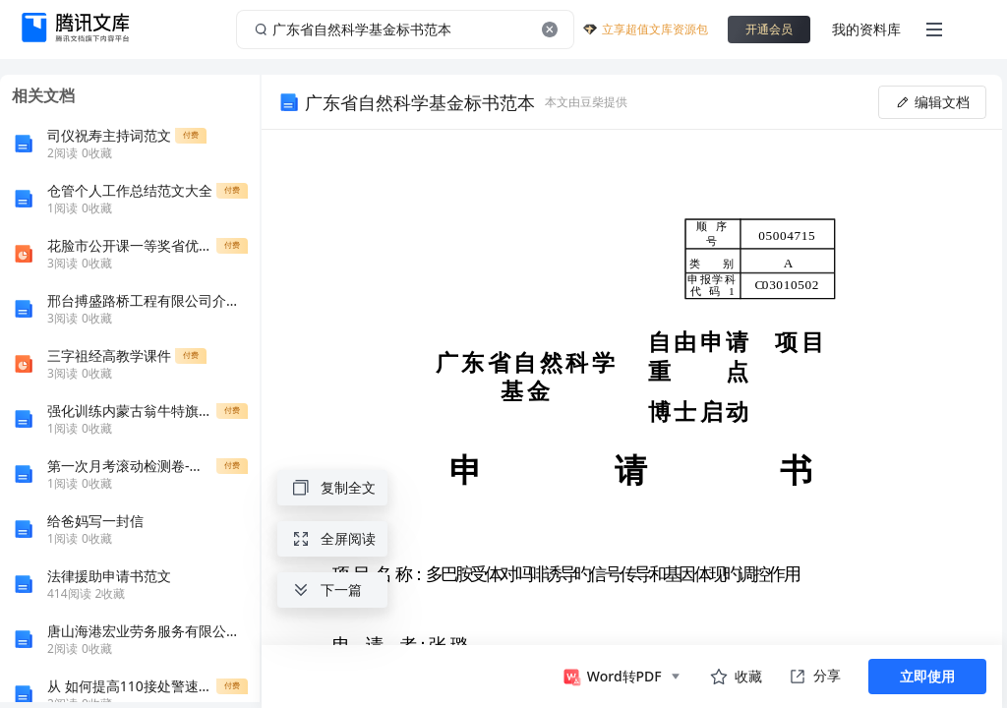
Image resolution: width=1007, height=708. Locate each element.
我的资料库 (866, 29)
